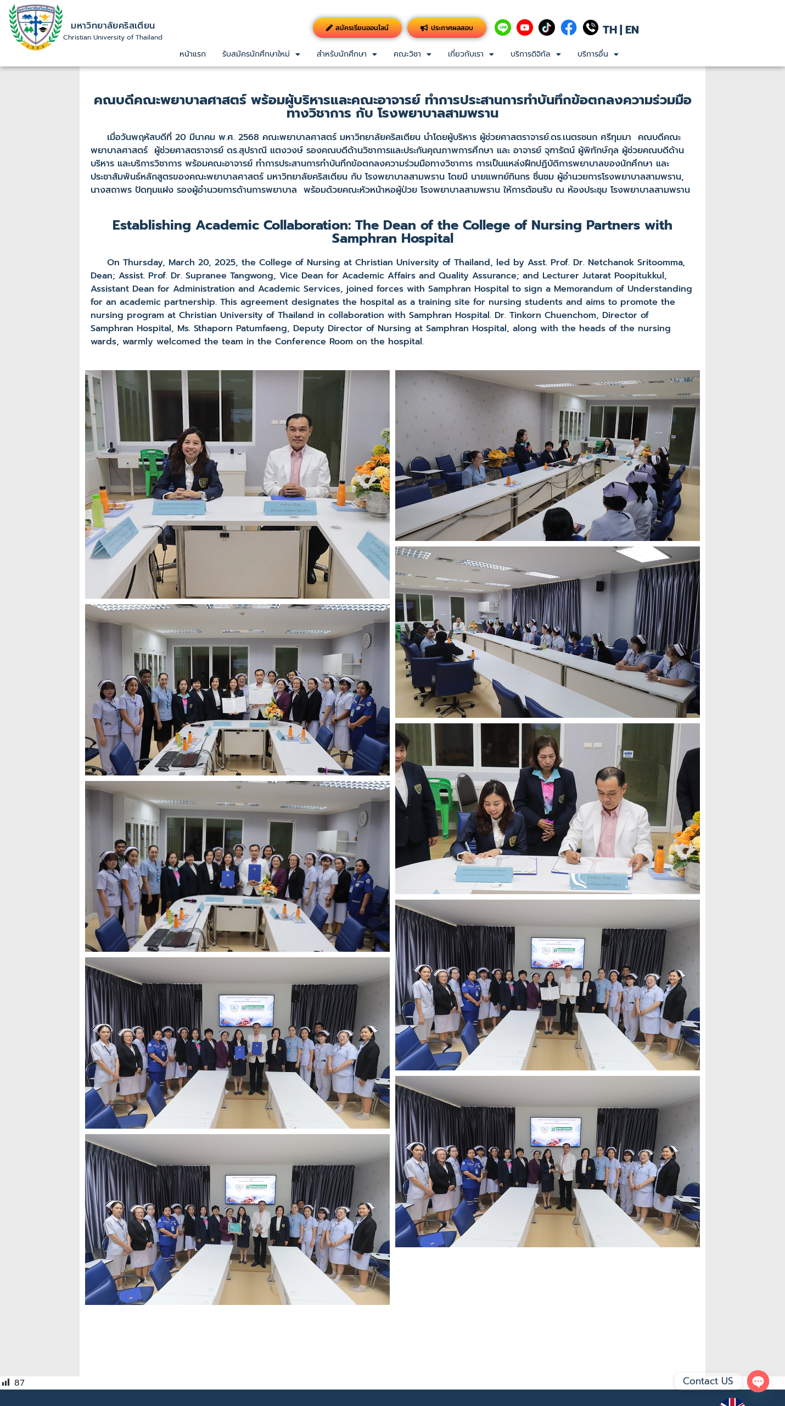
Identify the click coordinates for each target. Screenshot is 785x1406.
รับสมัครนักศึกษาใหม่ (261, 54)
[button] (261, 54)
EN (632, 29)
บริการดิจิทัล (536, 54)
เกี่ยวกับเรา (471, 54)
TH (610, 29)
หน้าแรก (193, 54)
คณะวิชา (412, 54)
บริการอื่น (598, 54)
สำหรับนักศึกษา (347, 54)
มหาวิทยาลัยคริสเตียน (113, 25)
